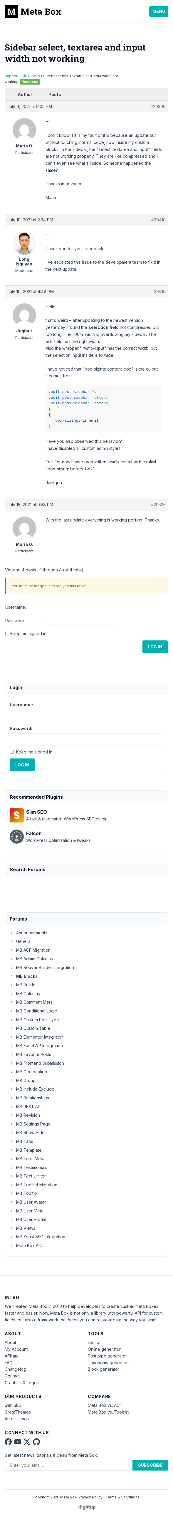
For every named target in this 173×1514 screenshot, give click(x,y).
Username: (15, 607)
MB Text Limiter (28, 1175)
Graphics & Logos (22, 1382)
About (10, 1342)
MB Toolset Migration (33, 1184)
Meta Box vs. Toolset (108, 1411)
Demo (93, 1342)
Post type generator (107, 1355)
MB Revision (25, 1115)
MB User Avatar (28, 1202)
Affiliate (12, 1355)
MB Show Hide (27, 1132)
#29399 (158, 106)
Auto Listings (17, 1418)
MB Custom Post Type (34, 1019)
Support (12, 76)
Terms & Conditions (122, 1497)
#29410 (158, 219)
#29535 (158, 504)
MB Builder (23, 984)
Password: (15, 620)
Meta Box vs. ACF (105, 1405)
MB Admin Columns (31, 958)
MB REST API (25, 1106)
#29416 (158, 291)
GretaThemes (18, 1411)
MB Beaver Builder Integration (42, 967)
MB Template (26, 1150)
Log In (155, 646)
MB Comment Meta (31, 1002)
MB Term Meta (27, 1158)
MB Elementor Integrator (36, 1036)
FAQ (9, 1362)
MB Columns (25, 993)
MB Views (22, 1228)
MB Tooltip (23, 1193)
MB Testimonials (28, 1167)
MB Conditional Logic (33, 1010)
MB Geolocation (28, 1071)
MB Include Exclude (32, 1088)
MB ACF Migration (30, 950)
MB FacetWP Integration (36, 1045)
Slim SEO (13, 1405)
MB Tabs (21, 1141)
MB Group (23, 1080)
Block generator (103, 1369)
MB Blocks (31, 76)
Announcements (28, 932)
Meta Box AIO (26, 1245)
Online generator (104, 1349)
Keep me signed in (28, 633)
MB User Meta (26, 1210)
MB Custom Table (30, 1028)
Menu (158, 11)
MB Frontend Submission (37, 1063)
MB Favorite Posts (30, 1054)
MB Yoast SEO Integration (37, 1236)
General (20, 941)
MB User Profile (28, 1219)
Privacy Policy (90, 1497)
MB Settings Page (30, 1123)
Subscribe (150, 1465)
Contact (12, 1375)
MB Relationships (29, 1097)
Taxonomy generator (108, 1362)
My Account (16, 1349)
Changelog (15, 1369)
